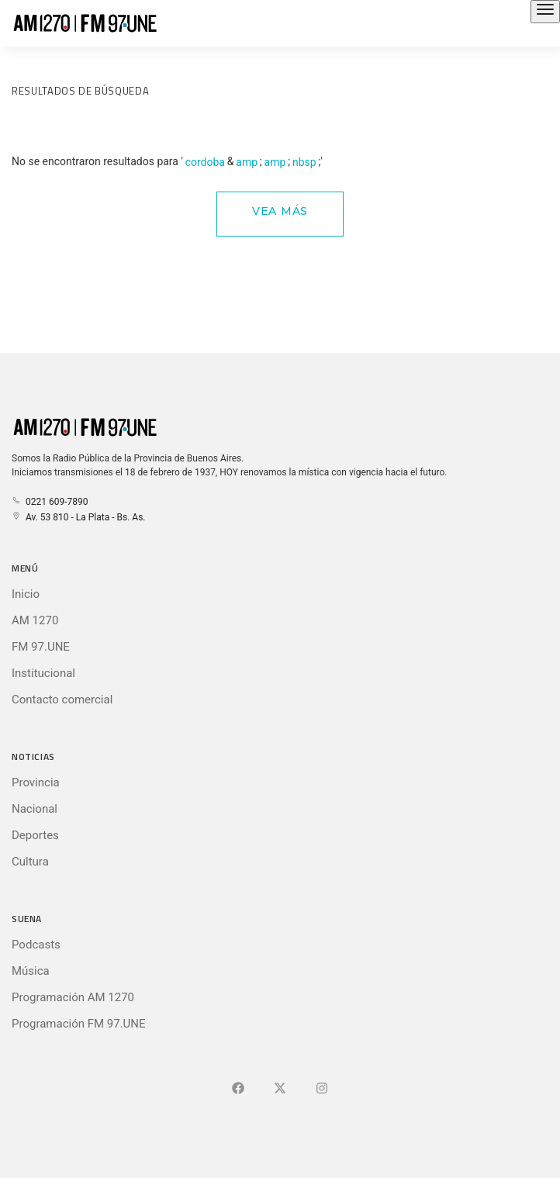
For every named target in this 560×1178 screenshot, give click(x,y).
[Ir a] (321, 1089)
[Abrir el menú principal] (545, 11)
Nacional (34, 809)
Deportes (35, 835)
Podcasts (36, 945)
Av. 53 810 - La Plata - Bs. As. (78, 517)
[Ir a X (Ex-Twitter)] (280, 1089)
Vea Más (280, 211)
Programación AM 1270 (73, 997)
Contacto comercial (62, 699)
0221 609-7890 (50, 501)
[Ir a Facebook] (238, 1089)
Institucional (43, 673)
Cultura (30, 862)
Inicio (26, 594)
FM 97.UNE (41, 647)
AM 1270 (35, 620)
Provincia (36, 782)
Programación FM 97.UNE (79, 1024)
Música (31, 971)
